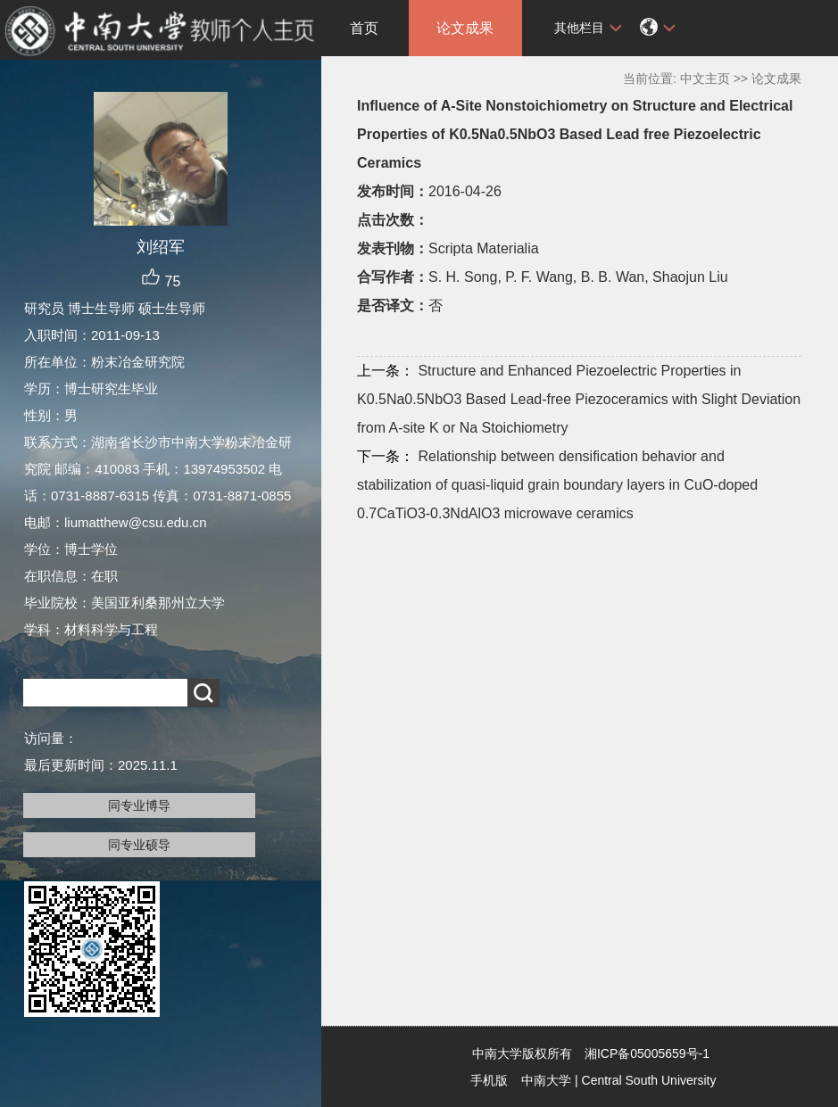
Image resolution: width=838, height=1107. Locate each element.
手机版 (489, 1080)
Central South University (649, 1080)
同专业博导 (139, 805)
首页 (364, 28)
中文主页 (705, 78)
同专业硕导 (139, 845)
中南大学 (546, 1080)
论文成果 (465, 28)
